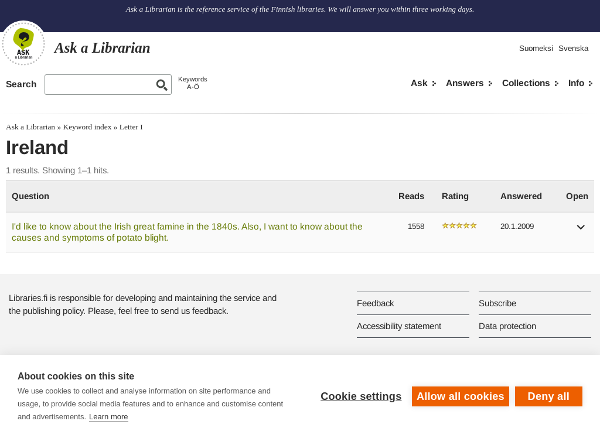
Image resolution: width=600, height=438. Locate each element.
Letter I (131, 126)
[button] (581, 231)
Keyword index (87, 126)
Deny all (549, 396)
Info (576, 83)
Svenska (573, 48)
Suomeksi (536, 48)
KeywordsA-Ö (192, 83)
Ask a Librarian (30, 126)
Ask (419, 83)
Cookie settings (361, 396)
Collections (526, 83)
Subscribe (497, 303)
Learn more (108, 416)
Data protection (507, 326)
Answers (465, 83)
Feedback (375, 303)
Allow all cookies (460, 396)
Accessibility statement (399, 326)
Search (21, 84)
